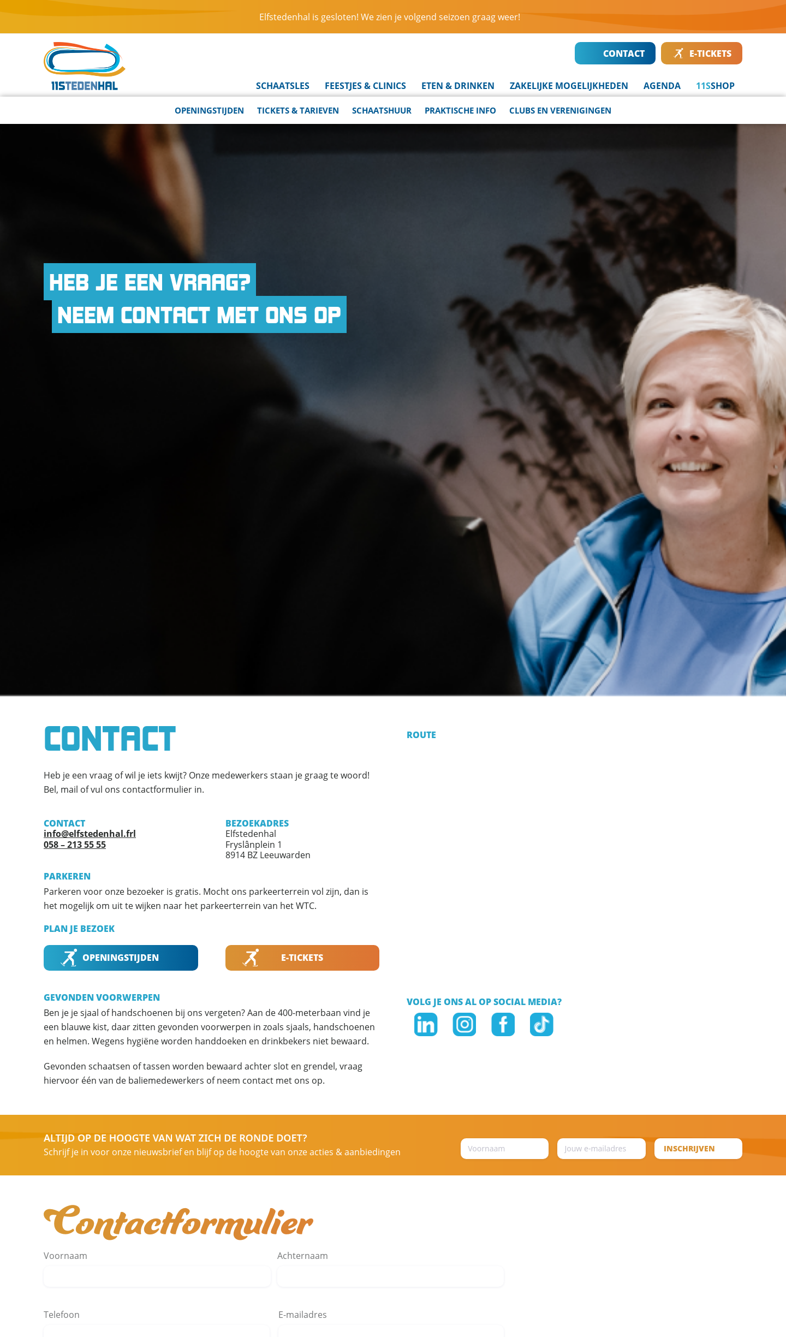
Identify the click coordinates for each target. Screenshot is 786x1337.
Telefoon (62, 1315)
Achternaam (302, 1256)
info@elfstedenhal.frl (90, 834)
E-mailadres (302, 1315)
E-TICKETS (702, 53)
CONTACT (616, 53)
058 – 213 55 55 (75, 845)
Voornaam (65, 1256)
